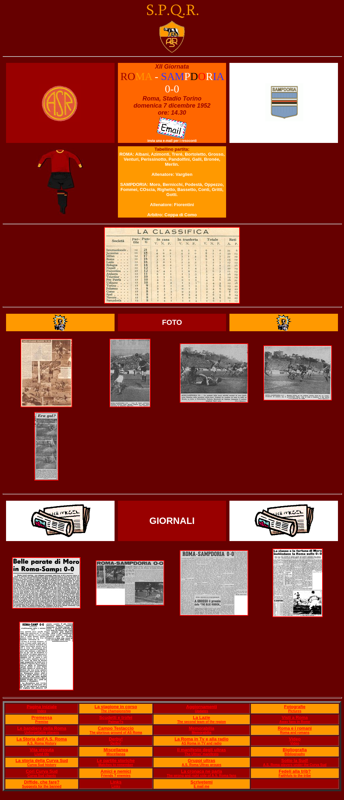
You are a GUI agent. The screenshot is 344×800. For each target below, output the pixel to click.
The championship (116, 711)
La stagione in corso (115, 706)
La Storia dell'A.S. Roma (41, 738)
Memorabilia (201, 728)
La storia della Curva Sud (41, 760)
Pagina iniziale (42, 706)
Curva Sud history (41, 765)
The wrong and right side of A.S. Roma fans (201, 775)
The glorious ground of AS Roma (116, 732)
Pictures (294, 711)
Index (41, 711)
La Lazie (201, 717)
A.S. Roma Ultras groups (201, 765)
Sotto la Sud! (294, 760)
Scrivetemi (201, 782)
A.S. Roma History (41, 743)
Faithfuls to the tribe (294, 775)
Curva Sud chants (42, 775)
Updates (201, 711)
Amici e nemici (115, 771)
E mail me (202, 786)
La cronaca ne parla (201, 771)
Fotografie (295, 706)
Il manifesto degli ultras (201, 749)
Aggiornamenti (201, 706)
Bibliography (295, 754)
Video (295, 738)
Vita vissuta (42, 749)
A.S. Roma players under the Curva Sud (295, 765)
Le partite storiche (116, 760)
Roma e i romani (295, 728)
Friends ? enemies (116, 775)
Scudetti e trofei (115, 717)
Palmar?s (115, 722)
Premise (41, 722)
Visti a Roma (295, 717)
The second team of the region (201, 722)
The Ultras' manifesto (201, 754)
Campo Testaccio (116, 728)
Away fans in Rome (295, 722)
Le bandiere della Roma (41, 728)
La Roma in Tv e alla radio (201, 738)
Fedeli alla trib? (295, 771)
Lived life (42, 754)
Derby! (116, 738)
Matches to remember (115, 765)
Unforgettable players (42, 732)
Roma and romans (294, 732)
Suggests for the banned (41, 786)
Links (116, 782)
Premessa (41, 717)
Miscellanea (115, 749)
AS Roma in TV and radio (201, 743)
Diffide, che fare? (41, 782)
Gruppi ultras (201, 760)
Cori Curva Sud (42, 771)
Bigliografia (295, 749)
